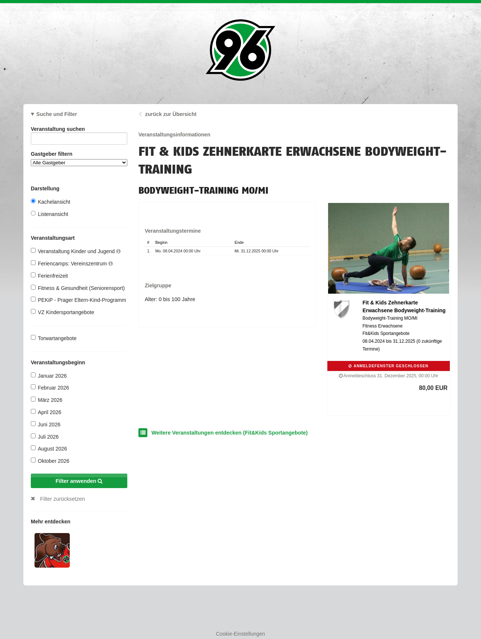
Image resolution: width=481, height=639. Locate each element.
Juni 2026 (45, 424)
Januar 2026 (49, 375)
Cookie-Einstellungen (240, 634)
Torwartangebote (53, 338)
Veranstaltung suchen (79, 130)
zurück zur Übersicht (170, 114)
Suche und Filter (56, 114)
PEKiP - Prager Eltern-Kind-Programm (78, 300)
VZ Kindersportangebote (62, 312)
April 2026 (46, 412)
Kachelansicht (50, 202)
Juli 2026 (45, 436)
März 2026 (46, 400)
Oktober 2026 (50, 461)
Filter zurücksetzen (62, 499)
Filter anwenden (79, 481)
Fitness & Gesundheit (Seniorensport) (78, 288)
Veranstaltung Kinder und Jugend (76, 251)
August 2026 (49, 448)
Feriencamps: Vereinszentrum (72, 263)
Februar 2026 (50, 387)
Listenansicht (49, 214)
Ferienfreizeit (49, 275)
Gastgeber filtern (79, 158)
